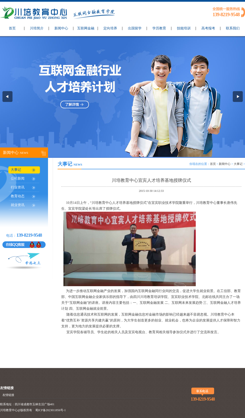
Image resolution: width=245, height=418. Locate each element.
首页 (12, 28)
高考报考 (208, 28)
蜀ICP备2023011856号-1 (50, 410)
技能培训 (184, 28)
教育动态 (17, 196)
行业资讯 (17, 187)
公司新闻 (17, 178)
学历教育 (159, 28)
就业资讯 (17, 205)
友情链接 (8, 395)
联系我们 (233, 28)
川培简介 (37, 28)
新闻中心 (61, 28)
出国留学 (135, 28)
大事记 (16, 170)
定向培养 (110, 28)
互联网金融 (85, 28)
